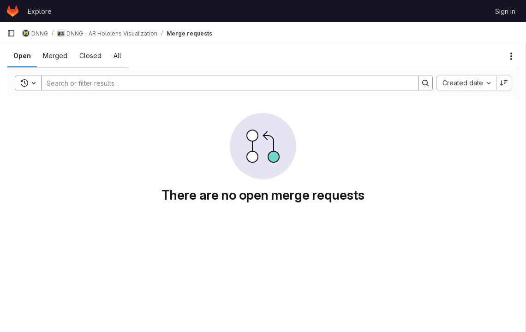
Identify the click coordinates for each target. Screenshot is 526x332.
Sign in (505, 11)
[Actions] (511, 56)
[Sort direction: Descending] (503, 83)
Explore (40, 11)
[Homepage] (12, 11)
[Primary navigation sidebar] (11, 33)
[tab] (22, 55)
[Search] (225, 83)
